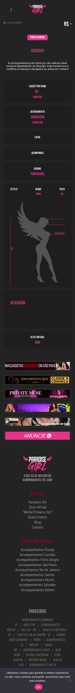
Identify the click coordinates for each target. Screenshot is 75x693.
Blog (37, 522)
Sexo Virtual (37, 507)
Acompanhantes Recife (37, 580)
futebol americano (37, 655)
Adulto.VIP (29, 625)
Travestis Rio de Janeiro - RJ (34, 635)
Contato (37, 527)
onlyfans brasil (37, 660)
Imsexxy (34, 645)
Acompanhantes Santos (37, 575)
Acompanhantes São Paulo (37, 565)
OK (38, 687)
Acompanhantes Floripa (37, 550)
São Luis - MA (28, 630)
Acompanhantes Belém (37, 590)
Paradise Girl (37, 502)
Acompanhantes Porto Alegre (37, 560)
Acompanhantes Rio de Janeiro (37, 570)
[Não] (70, 680)
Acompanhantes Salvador (37, 585)
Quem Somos (37, 517)
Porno (37, 640)
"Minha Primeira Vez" (38, 512)
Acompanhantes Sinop (36, 650)
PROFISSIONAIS (37, 37)
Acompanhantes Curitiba (37, 555)
